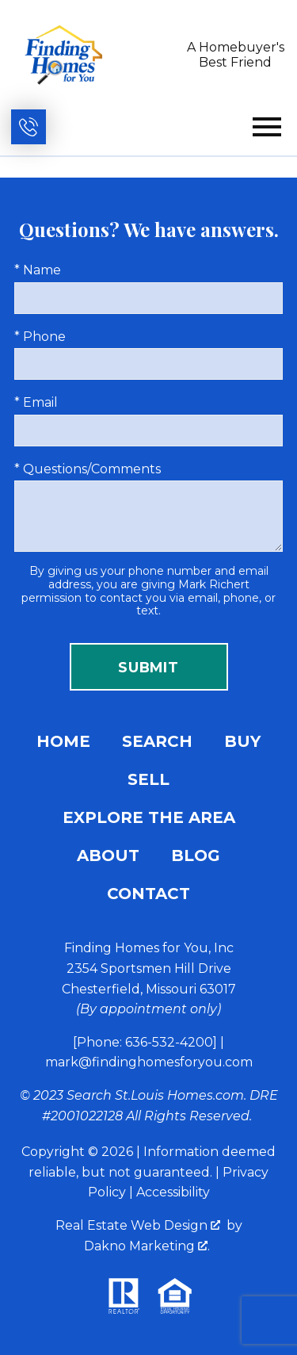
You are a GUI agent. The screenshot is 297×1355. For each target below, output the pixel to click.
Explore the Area (149, 817)
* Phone (40, 336)
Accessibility (173, 1192)
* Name (37, 270)
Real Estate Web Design (137, 1225)
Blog (195, 855)
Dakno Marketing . (147, 1246)
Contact (148, 893)
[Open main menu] (267, 127)
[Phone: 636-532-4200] (145, 1042)
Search (157, 741)
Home (63, 741)
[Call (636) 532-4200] (28, 126)
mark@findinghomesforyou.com (149, 1062)
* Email (36, 402)
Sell (148, 779)
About (108, 855)
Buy (242, 741)
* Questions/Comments (87, 469)
